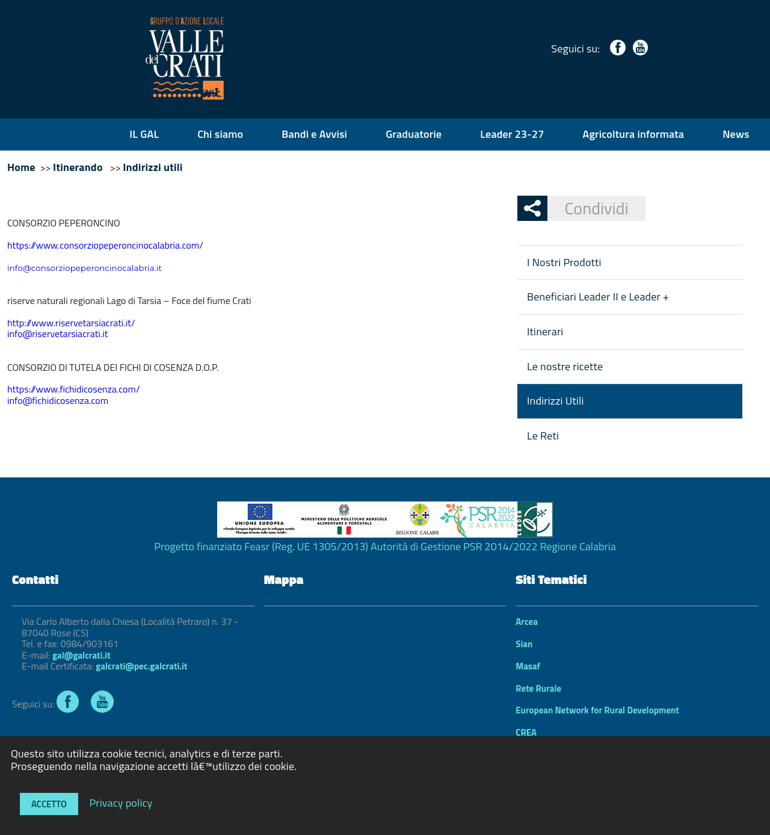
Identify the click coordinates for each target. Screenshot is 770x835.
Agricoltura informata (634, 134)
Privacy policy (120, 802)
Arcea (527, 622)
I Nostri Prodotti (564, 262)
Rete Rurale (538, 688)
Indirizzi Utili (555, 401)
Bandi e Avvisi (314, 134)
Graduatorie (414, 134)
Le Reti (543, 435)
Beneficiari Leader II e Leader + (598, 296)
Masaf (528, 666)
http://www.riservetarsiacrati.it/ (71, 322)
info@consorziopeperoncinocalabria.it (84, 268)
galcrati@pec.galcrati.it (141, 666)
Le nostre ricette (565, 366)
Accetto (49, 804)
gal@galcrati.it (81, 655)
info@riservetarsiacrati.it (57, 333)
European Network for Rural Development (597, 710)
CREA (526, 732)
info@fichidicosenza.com (57, 400)
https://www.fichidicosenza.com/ (73, 389)
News (735, 134)
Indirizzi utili (152, 167)
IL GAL (144, 134)
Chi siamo (220, 134)
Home (21, 167)
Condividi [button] (587, 208)
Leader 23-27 (512, 134)
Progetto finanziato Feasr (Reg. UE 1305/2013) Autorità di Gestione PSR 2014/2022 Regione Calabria (384, 546)
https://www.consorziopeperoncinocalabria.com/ (105, 245)
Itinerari (545, 331)
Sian (524, 644)
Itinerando (79, 167)
